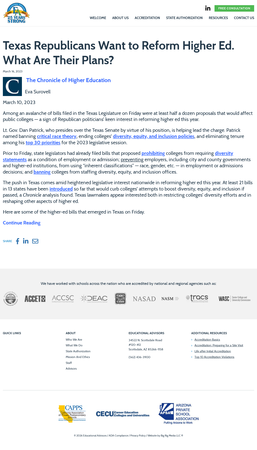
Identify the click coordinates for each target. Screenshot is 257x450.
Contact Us (244, 18)
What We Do (74, 345)
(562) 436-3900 (139, 357)
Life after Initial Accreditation (213, 351)
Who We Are (74, 339)
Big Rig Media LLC (171, 435)
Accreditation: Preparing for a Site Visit (219, 345)
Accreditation (147, 18)
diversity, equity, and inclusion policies (153, 136)
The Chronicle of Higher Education (68, 80)
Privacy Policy (138, 435)
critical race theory (56, 136)
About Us (120, 18)
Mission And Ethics (78, 357)
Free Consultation (234, 8)
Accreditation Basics (207, 339)
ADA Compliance (118, 435)
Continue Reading (21, 222)
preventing (132, 159)
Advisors (71, 368)
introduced (61, 189)
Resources (218, 18)
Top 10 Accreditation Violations (214, 357)
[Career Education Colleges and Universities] (122, 414)
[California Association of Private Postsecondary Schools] (72, 414)
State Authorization (184, 18)
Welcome (98, 18)
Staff (69, 362)
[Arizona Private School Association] (178, 414)
